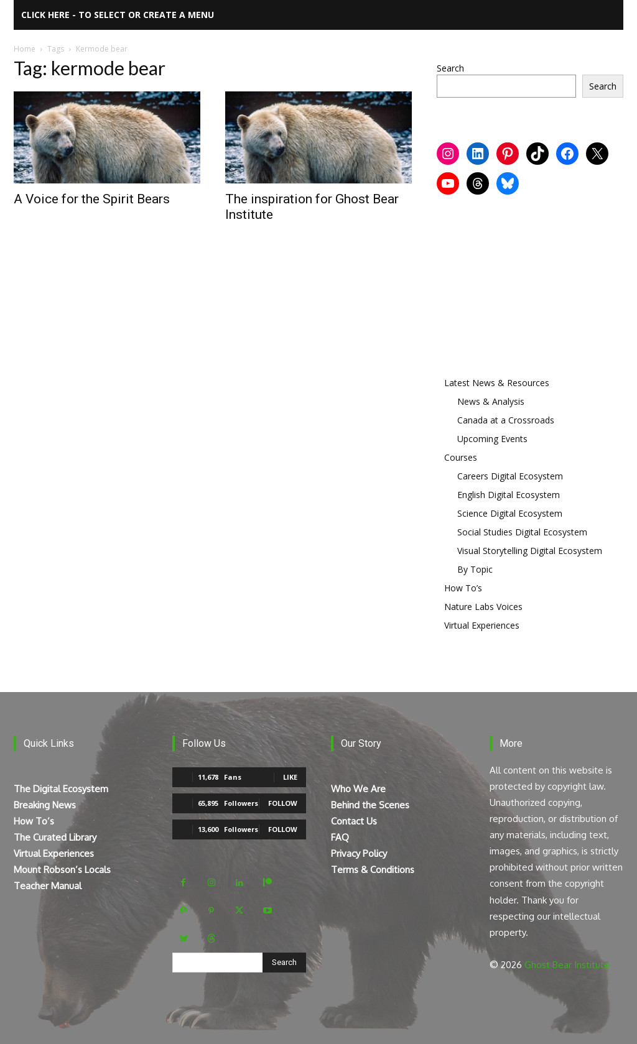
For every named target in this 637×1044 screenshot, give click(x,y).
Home (24, 49)
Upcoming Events (492, 439)
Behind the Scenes (370, 805)
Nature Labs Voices (483, 606)
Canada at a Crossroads (505, 420)
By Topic (475, 569)
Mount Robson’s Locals (62, 869)
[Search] (284, 962)
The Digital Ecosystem (61, 789)
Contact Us (354, 821)
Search (450, 68)
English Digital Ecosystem (508, 495)
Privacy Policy (359, 853)
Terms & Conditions (372, 869)
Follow (282, 803)
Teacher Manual (47, 886)
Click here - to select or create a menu (117, 15)
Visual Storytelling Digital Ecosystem (529, 551)
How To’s (463, 588)
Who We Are (358, 789)
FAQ (340, 837)
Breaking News (45, 805)
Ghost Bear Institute (567, 965)
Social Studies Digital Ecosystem (522, 532)
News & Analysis (490, 401)
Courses (460, 457)
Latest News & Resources (496, 383)
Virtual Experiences (481, 625)
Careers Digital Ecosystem (510, 476)
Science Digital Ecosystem (509, 513)
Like (290, 777)
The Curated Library (55, 837)
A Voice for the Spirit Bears (92, 199)
